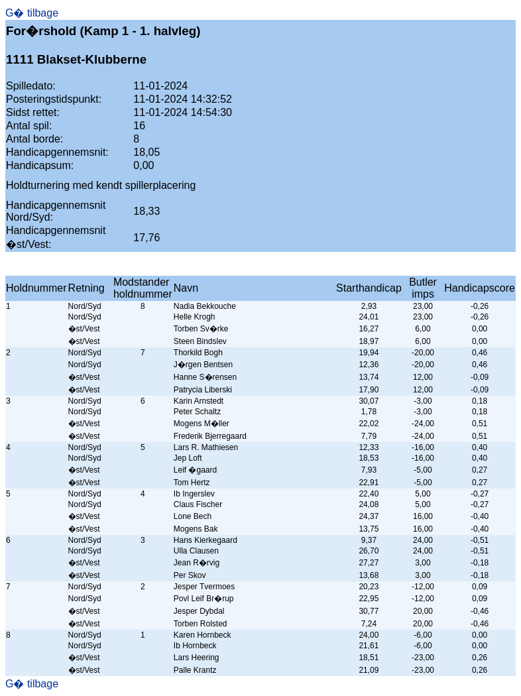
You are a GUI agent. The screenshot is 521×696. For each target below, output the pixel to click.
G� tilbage (31, 13)
